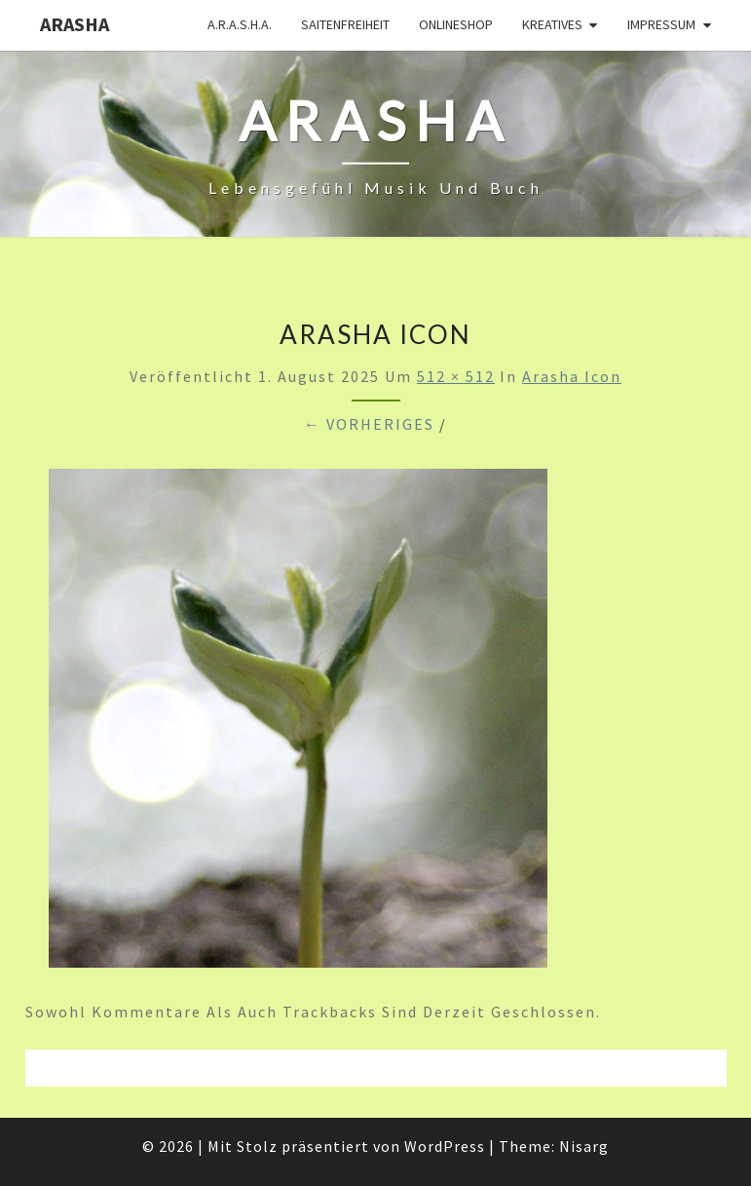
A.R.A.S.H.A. (239, 24)
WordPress (444, 1146)
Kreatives (552, 24)
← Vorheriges (369, 424)
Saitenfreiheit (345, 24)
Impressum (661, 24)
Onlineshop (456, 24)
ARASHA (74, 24)
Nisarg (584, 1146)
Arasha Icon (571, 376)
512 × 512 (456, 376)
